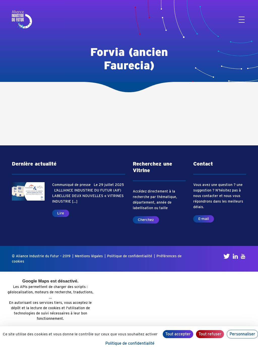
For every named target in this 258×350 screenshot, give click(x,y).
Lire (60, 213)
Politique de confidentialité (129, 256)
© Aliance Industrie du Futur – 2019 (41, 256)
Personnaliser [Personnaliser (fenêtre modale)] (242, 334)
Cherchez (146, 219)
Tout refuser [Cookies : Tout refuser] (210, 334)
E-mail (203, 218)
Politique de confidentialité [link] (129, 343)
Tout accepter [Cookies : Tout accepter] (178, 334)
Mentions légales (89, 256)
